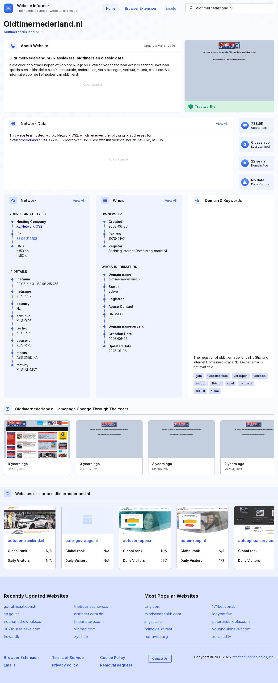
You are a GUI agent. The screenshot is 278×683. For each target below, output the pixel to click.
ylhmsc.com (85, 629)
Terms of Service (68, 657)
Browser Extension (140, 8)
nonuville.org (156, 636)
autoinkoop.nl (193, 540)
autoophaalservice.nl (258, 540)
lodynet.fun (222, 614)
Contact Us (160, 658)
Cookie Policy (112, 657)
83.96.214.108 (27, 239)
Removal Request (116, 665)
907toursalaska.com (22, 629)
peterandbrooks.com (231, 621)
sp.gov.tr (11, 614)
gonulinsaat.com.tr (20, 606)
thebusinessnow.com (93, 606)
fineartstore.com (89, 621)
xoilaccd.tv (221, 636)
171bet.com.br (224, 606)
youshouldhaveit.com (231, 629)
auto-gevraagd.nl (81, 540)
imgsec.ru (153, 621)
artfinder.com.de (88, 614)
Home (110, 8)
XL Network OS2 (29, 226)
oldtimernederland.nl (23, 32)
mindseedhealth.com (162, 614)
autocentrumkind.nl (26, 540)
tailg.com (152, 606)
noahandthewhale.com (24, 621)
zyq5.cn (81, 636)
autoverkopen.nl (138, 540)
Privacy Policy (65, 665)
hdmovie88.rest (158, 629)
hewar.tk (11, 636)
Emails (170, 8)
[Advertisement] (92, 97)
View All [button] (221, 123)
